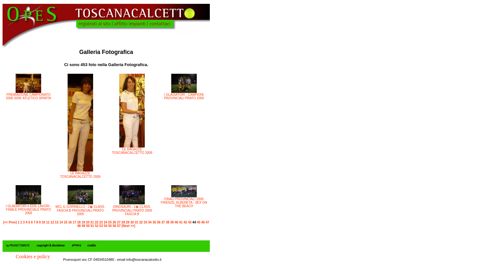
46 (203, 222)
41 (181, 222)
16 (70, 222)
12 (52, 222)
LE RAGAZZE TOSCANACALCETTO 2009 (80, 174)
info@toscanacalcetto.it (143, 259)
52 (97, 226)
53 (101, 226)
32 (141, 222)
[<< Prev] (10, 222)
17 (74, 222)
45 (198, 222)
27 (119, 222)
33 (145, 222)
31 (136, 222)
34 (149, 222)
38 (167, 222)
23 (101, 222)
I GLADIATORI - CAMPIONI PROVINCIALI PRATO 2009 (184, 96)
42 (185, 222)
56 (114, 226)
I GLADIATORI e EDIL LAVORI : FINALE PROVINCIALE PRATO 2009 (28, 209)
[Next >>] (128, 226)
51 (92, 226)
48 (79, 226)
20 (88, 222)
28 (123, 222)
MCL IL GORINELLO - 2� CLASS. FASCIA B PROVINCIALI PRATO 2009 (80, 210)
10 (43, 222)
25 (110, 222)
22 (96, 222)
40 (176, 222)
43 (189, 222)
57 (119, 226)
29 (127, 222)
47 (207, 222)
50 (88, 226)
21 (92, 222)
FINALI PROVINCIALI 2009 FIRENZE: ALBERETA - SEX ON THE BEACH (184, 202)
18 (79, 222)
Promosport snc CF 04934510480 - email (94, 259)
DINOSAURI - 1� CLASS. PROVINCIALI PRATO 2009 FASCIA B (132, 210)
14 (61, 222)
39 (172, 222)
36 (158, 222)
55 (110, 226)
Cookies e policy (33, 256)
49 (83, 226)
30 (132, 222)
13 (56, 222)
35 (154, 222)
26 (114, 222)
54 (105, 226)
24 (105, 222)
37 (163, 222)
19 (83, 222)
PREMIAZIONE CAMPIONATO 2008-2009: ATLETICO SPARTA (28, 96)
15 (65, 222)
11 (47, 222)
